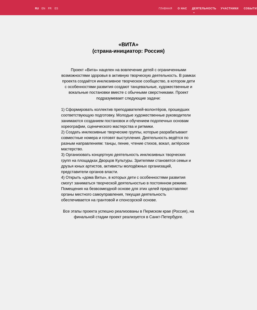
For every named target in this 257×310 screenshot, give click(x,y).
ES (56, 8)
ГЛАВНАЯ (165, 8)
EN (43, 8)
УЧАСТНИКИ (230, 8)
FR (50, 8)
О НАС (182, 8)
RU (37, 8)
